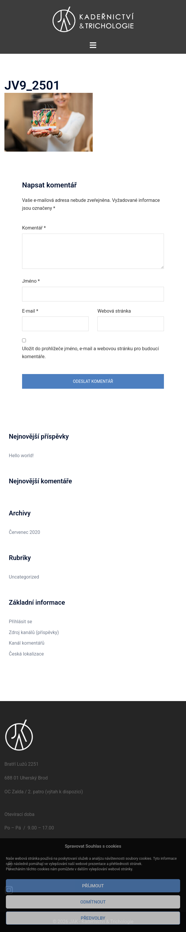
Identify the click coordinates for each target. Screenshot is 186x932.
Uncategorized (24, 577)
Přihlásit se (20, 621)
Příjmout (93, 886)
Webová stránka (114, 311)
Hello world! (21, 455)
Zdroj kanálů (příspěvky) (34, 632)
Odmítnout (93, 902)
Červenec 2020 (24, 532)
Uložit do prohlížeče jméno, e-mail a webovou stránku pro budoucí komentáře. (90, 352)
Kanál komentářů (26, 643)
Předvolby (93, 918)
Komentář (34, 228)
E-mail (30, 311)
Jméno (31, 281)
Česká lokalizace (26, 654)
